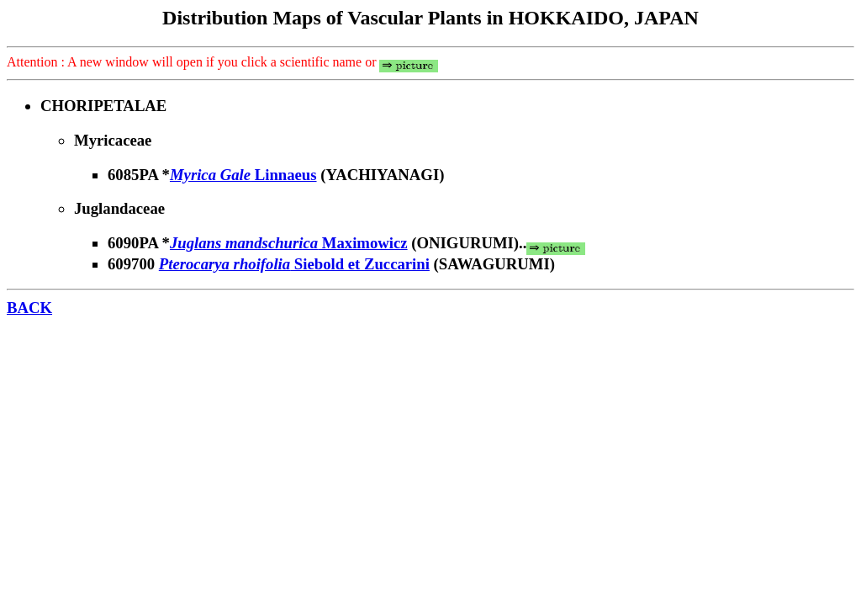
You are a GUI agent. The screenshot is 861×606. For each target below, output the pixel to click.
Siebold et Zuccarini (294, 264)
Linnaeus (243, 174)
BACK (29, 307)
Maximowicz (289, 243)
